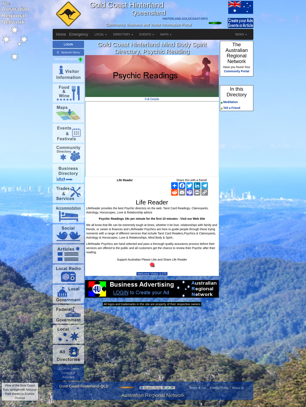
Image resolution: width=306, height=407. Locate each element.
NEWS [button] (241, 34)
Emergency (78, 34)
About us (238, 387)
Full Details (152, 99)
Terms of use (197, 387)
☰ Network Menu (68, 52)
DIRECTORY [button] (123, 34)
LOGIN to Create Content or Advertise (68, 373)
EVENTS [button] (146, 34)
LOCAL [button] (100, 34)
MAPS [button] (166, 34)
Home (61, 34)
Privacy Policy (219, 387)
